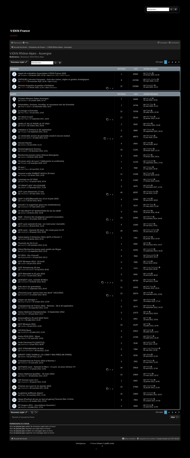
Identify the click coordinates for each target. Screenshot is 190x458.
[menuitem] (25, 43)
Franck (23, 289)
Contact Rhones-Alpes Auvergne (33, 98)
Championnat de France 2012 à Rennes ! (37, 361)
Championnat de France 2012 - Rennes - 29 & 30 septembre (45, 306)
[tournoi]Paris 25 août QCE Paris (33, 318)
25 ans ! (21, 167)
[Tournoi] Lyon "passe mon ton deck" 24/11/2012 (40, 293)
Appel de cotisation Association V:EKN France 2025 (42, 73)
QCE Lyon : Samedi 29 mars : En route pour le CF (41, 230)
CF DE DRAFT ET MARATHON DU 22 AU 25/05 (39, 211)
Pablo (148, 110)
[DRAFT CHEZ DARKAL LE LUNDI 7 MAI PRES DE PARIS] (45, 355)
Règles (54, 81)
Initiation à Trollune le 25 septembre (34, 130)
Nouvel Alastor (25, 143)
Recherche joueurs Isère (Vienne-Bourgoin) (38, 155)
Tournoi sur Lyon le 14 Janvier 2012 (34, 386)
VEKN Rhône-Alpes (37, 57)
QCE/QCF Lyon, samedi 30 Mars (33, 280)
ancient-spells (26, 138)
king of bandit (26, 302)
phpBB (88, 443)
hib (147, 243)
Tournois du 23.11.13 (27, 243)
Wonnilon (24, 401)
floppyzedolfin (26, 257)
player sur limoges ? (27, 300)
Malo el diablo (26, 106)
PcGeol (149, 373)
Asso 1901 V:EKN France (60, 75)
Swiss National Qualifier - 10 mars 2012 (36, 374)
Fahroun (24, 308)
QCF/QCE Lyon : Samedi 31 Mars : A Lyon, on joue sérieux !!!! (46, 367)
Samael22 (150, 85)
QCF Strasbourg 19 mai (29, 267)
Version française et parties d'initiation (36, 85)
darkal (23, 126)
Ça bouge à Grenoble (28, 111)
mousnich (149, 179)
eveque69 (149, 161)
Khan (148, 367)
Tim (22, 320)
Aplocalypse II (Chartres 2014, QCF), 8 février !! (40, 237)
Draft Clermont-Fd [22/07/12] (31, 342)
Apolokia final (151, 191)
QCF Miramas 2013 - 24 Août (31, 261)
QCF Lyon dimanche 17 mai (31, 192)
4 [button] (175, 62)
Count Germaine (27, 269)
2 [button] (169, 62)
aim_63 (149, 98)
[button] (179, 62)
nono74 (23, 245)
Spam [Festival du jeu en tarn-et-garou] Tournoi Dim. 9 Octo (45, 399)
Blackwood (25, 57)
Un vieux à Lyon (25, 117)
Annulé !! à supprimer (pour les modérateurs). (39, 205)
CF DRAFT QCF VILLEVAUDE (31, 185)
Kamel (23, 239)
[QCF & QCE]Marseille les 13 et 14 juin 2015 (38, 199)
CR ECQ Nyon (24, 330)
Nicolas (149, 73)
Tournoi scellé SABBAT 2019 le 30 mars (36, 173)
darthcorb (149, 299)
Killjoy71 (149, 217)
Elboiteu (24, 100)
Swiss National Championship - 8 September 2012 (41, 312)
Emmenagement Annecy (29, 149)
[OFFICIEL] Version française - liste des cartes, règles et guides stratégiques (53, 79)
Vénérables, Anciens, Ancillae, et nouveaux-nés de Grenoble (46, 104)
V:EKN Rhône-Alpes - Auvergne (31, 53)
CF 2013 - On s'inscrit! (28, 255)
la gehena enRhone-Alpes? (30, 393)
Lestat (148, 142)
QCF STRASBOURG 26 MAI (30, 348)
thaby (23, 395)
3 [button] (172, 62)
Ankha (23, 81)
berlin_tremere (151, 79)
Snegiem (24, 75)
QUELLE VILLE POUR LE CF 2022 (33, 124)
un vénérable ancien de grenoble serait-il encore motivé (44, 136)
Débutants (53, 87)
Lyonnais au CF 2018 (28, 179)
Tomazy (24, 132)
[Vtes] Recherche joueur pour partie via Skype (39, 249)
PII (147, 324)
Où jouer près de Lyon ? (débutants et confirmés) (41, 161)
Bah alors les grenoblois (29, 286)
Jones (23, 157)
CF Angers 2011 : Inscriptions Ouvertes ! (37, 405)
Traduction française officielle (91, 446)
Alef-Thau (149, 104)
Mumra (23, 407)
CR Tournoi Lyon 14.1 (28, 380)
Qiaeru (105, 446)
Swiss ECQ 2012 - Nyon (29, 336)
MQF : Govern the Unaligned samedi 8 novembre (40, 217)
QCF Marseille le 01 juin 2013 (31, 274)
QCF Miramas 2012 (27, 324)
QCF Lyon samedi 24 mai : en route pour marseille (41, 224)
